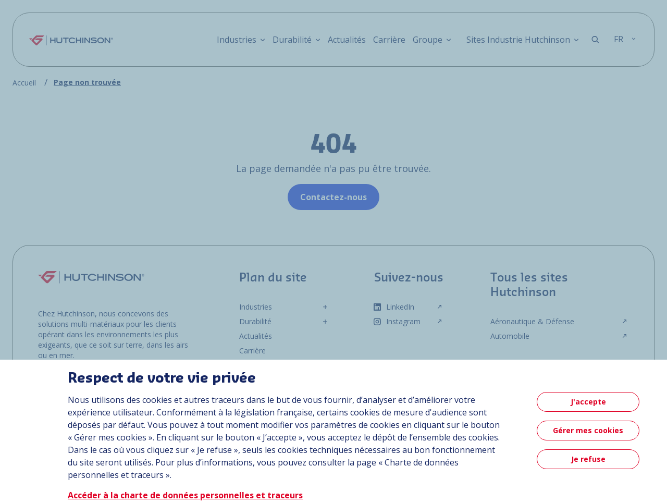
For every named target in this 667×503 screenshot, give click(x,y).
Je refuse (588, 459)
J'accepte (588, 402)
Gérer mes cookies (588, 430)
